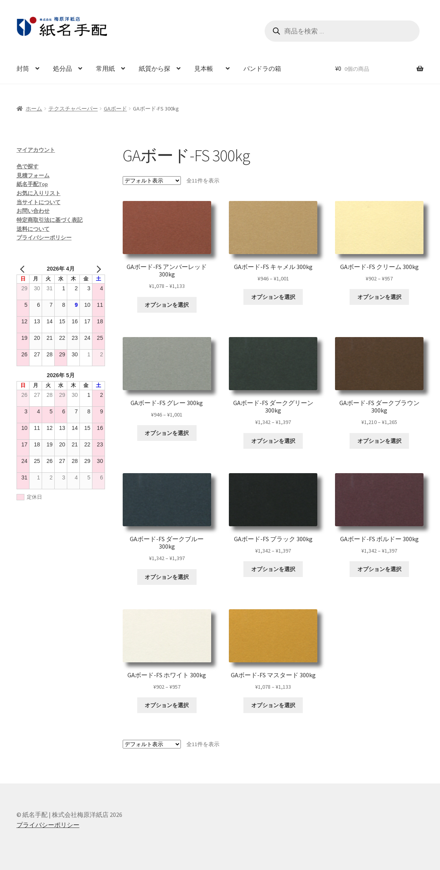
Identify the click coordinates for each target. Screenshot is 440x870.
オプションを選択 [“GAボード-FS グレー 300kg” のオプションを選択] (167, 433)
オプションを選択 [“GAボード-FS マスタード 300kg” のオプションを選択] (273, 705)
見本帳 (206, 68)
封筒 (23, 68)
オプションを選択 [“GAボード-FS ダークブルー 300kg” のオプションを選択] (167, 577)
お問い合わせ (33, 210)
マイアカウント (36, 149)
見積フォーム (33, 175)
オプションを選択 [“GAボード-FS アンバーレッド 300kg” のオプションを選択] (167, 304)
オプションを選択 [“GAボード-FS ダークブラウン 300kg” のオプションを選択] (379, 440)
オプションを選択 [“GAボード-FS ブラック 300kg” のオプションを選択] (273, 569)
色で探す (28, 166)
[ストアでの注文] (152, 180)
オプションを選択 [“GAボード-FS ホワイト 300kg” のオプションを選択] (167, 705)
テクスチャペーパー (73, 108)
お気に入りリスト (39, 193)
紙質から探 (154, 68)
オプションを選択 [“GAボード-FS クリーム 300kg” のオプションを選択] (379, 296)
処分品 (62, 68)
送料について (33, 228)
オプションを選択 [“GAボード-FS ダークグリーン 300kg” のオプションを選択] (273, 440)
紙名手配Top (32, 184)
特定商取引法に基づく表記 (50, 219)
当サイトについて (39, 202)
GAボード (115, 108)
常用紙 (105, 68)
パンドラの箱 (262, 68)
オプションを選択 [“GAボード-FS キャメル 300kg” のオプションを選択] (273, 296)
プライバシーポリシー (44, 237)
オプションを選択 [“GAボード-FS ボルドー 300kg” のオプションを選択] (379, 569)
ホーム (34, 108)
